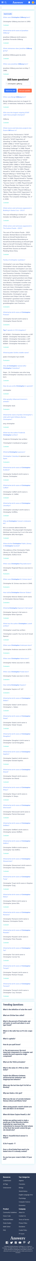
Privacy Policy (23, 1223)
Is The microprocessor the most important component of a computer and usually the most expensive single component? (18, 1053)
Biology (21, 1188)
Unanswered (7, 1188)
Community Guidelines (10, 1212)
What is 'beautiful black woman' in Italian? (15, 1137)
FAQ (4, 1230)
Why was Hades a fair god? (12, 1093)
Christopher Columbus (11, 456)
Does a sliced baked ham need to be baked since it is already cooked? (16, 1150)
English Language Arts (26, 1195)
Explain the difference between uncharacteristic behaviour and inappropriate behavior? (14, 1078)
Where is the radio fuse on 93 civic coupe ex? (17, 1032)
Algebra (21, 1180)
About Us (22, 1212)
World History (23, 1191)
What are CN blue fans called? (13, 1015)
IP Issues (21, 1234)
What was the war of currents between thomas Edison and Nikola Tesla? (16, 1100)
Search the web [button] (10, 90)
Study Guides (7, 1223)
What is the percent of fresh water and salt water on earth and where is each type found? (16, 1023)
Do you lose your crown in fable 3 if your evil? (17, 1158)
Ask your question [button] (24, 90)
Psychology (22, 1198)
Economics (22, 1205)
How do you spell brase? (12, 1044)
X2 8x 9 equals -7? (9, 1143)
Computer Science (24, 1202)
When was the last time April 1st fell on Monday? (17, 1086)
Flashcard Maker (8, 1219)
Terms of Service (24, 1219)
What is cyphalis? (9, 1039)
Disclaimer (22, 1227)
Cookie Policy (23, 1230)
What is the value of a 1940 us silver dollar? (16, 1069)
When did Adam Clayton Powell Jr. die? (16, 1114)
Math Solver (6, 1227)
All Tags (5, 1184)
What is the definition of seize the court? (17, 1009)
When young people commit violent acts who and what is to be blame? (17, 1108)
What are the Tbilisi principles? (14, 1062)
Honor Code (7, 1216)
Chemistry (22, 1184)
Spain (5, 458)
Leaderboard (7, 1180)
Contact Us (22, 1216)
